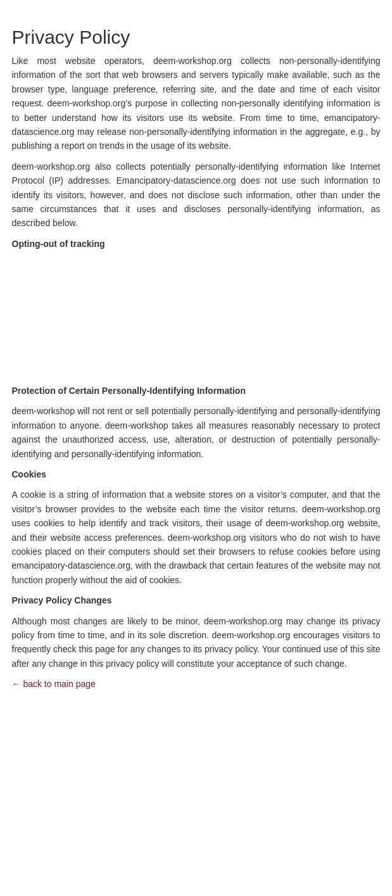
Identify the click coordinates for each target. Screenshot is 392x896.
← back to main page (54, 684)
